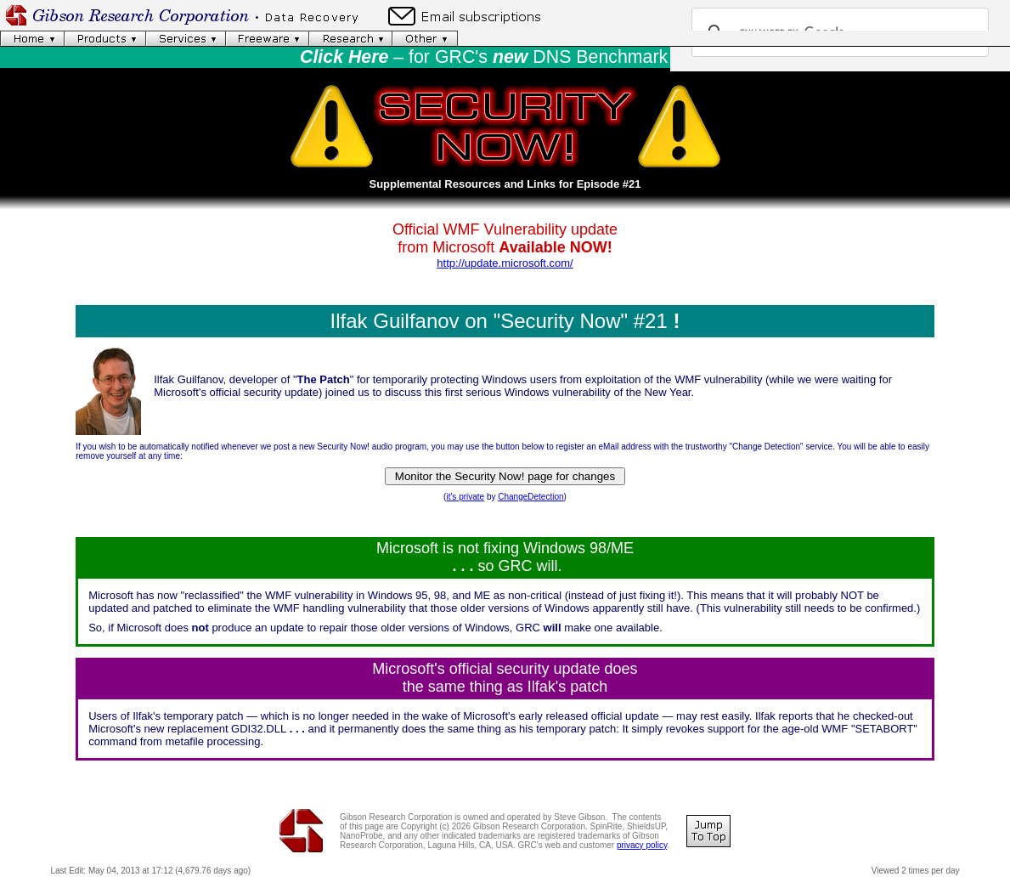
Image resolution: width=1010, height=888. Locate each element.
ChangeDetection (530, 496)
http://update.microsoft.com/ (505, 263)
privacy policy (642, 845)
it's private (465, 496)
